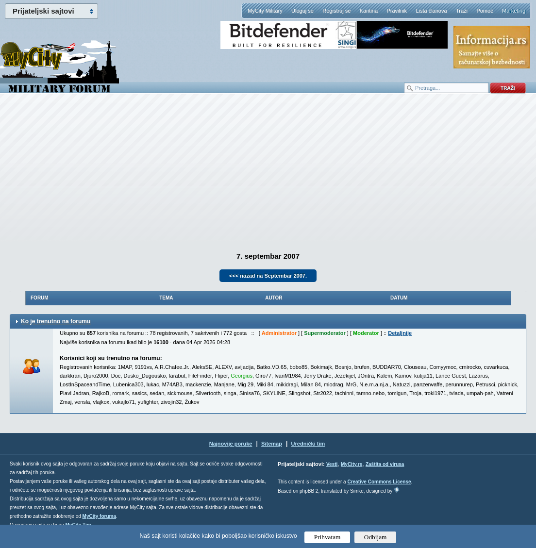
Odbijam (375, 537)
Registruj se (336, 11)
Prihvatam (327, 537)
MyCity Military (265, 11)
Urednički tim (308, 444)
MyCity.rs (351, 464)
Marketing (513, 11)
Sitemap (271, 444)
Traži (462, 11)
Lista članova (431, 11)
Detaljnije (400, 333)
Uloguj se (302, 11)
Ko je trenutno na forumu (55, 321)
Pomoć (484, 11)
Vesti (331, 464)
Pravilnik (396, 11)
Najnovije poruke (230, 444)
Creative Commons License (379, 481)
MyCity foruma (99, 516)
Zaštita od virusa (385, 464)
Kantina (369, 11)
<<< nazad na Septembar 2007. (268, 276)
